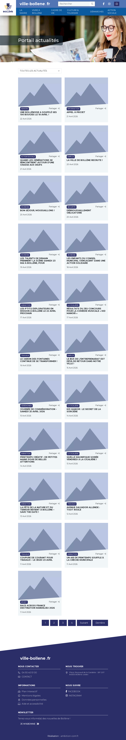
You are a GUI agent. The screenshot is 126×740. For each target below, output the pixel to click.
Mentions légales (29, 695)
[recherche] (74, 3)
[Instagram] (74, 695)
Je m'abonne (27, 724)
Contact (25, 676)
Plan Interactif (27, 691)
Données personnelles (32, 700)
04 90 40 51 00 (27, 672)
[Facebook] (73, 691)
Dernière (100, 623)
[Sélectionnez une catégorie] (40, 70)
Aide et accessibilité (30, 704)
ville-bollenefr (35, 4)
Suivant (84, 623)
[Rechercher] (92, 3)
